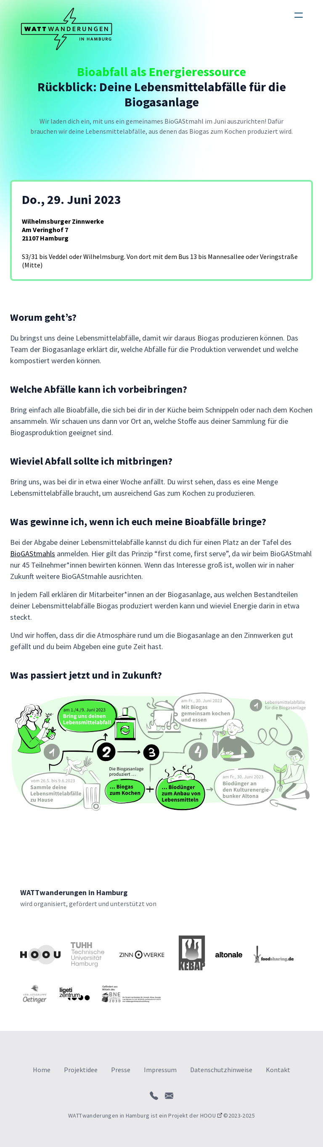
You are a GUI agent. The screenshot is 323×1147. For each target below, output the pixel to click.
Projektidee (81, 1069)
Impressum (160, 1069)
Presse (120, 1069)
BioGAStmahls (32, 553)
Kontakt (278, 1069)
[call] (154, 1096)
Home (41, 1069)
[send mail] (169, 1096)
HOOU (208, 1115)
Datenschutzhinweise (221, 1069)
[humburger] (298, 15)
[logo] (66, 29)
